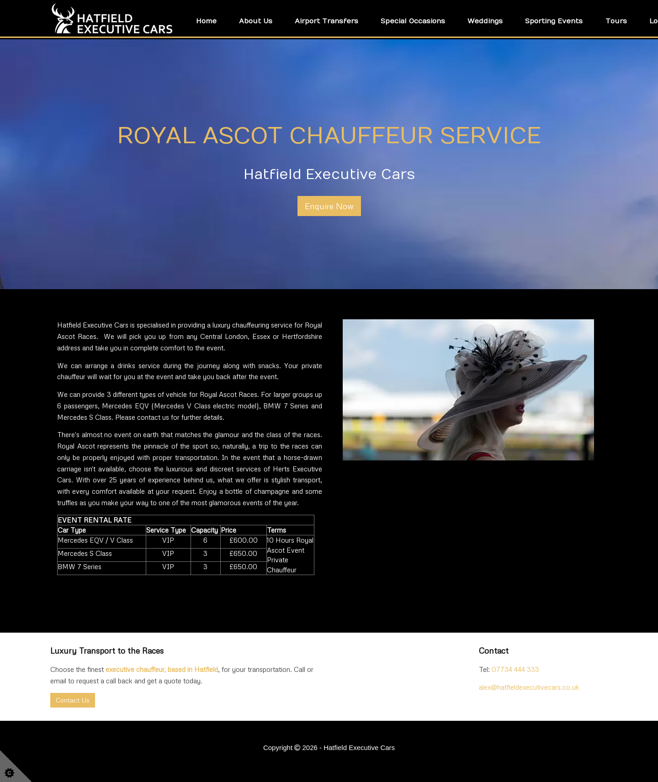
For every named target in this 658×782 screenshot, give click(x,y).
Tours (616, 21)
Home (206, 21)
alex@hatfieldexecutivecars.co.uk (529, 687)
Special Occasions (413, 21)
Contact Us (73, 700)
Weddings (485, 21)
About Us (255, 21)
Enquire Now (329, 206)
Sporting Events (554, 21)
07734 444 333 (515, 669)
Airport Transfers (326, 21)
